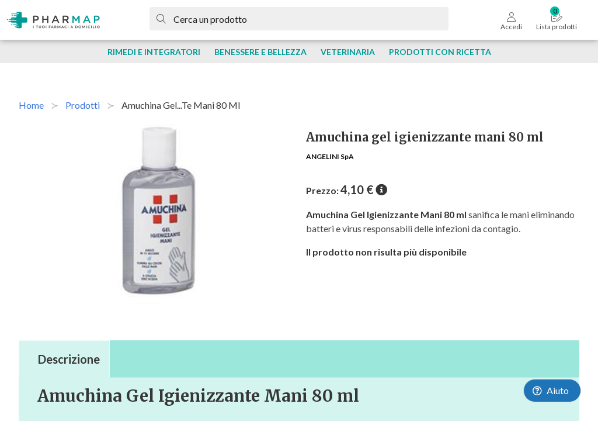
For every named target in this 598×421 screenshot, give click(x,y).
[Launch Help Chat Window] (552, 390)
